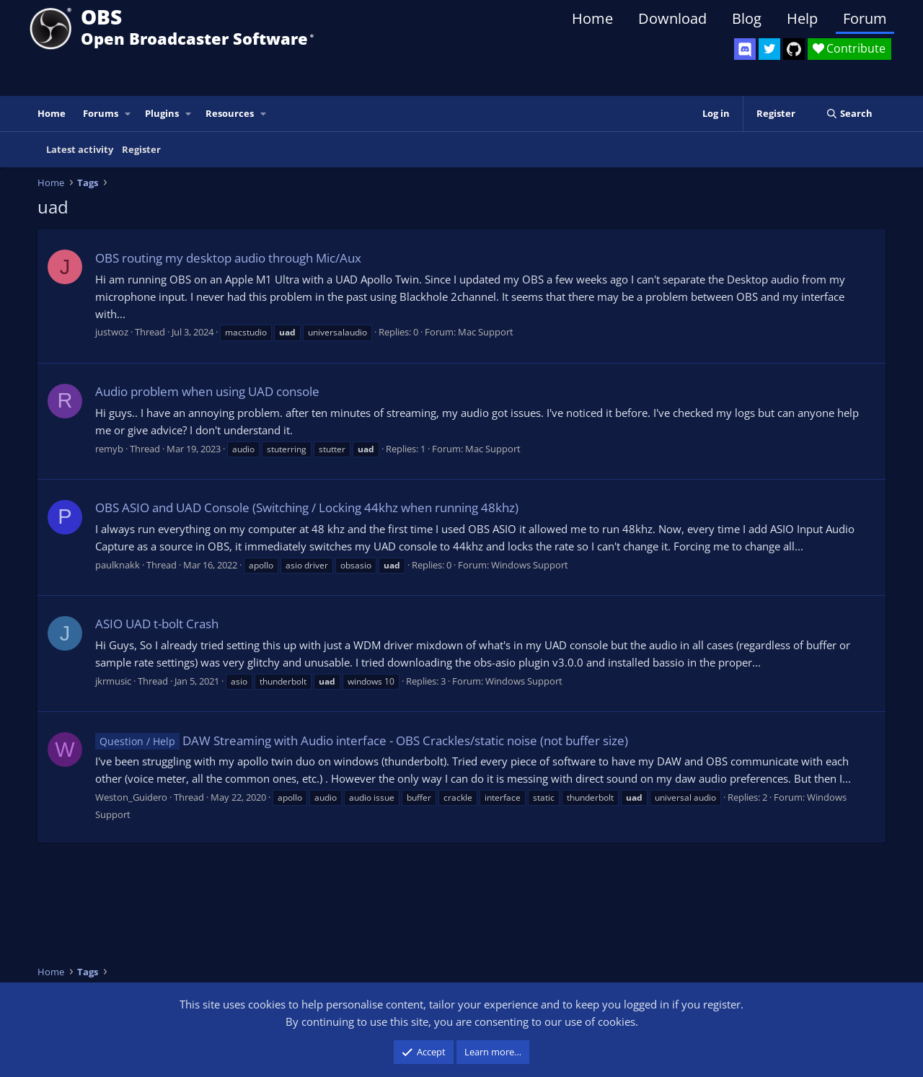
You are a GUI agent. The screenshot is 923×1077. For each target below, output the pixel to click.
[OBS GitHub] (794, 49)
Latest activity (79, 149)
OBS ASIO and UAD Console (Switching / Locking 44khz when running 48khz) (306, 507)
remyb (109, 448)
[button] (128, 113)
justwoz (111, 331)
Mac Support (485, 331)
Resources (230, 113)
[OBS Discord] (745, 49)
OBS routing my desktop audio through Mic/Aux (228, 258)
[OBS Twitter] (769, 49)
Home (592, 18)
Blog (746, 18)
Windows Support (529, 564)
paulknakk (117, 564)
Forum (865, 18)
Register (141, 149)
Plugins (162, 113)
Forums (100, 113)
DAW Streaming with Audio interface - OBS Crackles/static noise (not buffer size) (361, 740)
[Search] (849, 113)
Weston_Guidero (131, 797)
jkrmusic (113, 680)
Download (672, 18)
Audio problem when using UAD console (207, 391)
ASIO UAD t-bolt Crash (156, 623)
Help (802, 18)
